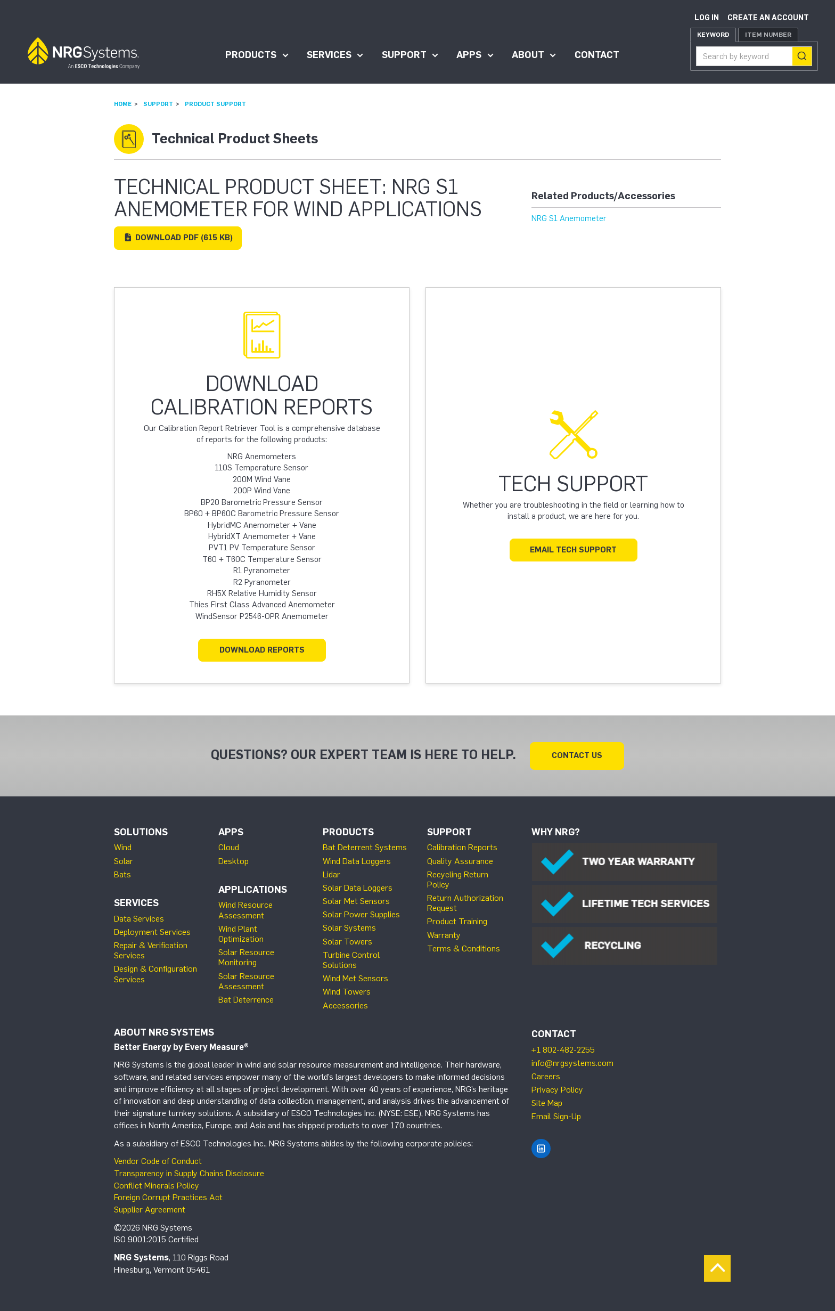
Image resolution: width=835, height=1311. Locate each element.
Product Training (457, 921)
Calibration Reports (462, 847)
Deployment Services (152, 932)
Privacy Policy (557, 1090)
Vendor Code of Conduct (158, 1161)
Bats (122, 874)
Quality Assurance (460, 861)
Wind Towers (347, 992)
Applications (252, 889)
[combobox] (754, 56)
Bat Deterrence (246, 1000)
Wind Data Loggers (357, 861)
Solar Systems (349, 928)
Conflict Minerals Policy (156, 1185)
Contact (597, 55)
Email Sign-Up (556, 1116)
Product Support (215, 104)
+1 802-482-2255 (563, 1050)
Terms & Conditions (463, 948)
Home (123, 104)
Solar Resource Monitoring (246, 957)
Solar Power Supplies (361, 914)
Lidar (331, 874)
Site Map (546, 1103)
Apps (468, 55)
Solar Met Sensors (356, 901)
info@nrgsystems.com (572, 1063)
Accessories (345, 1005)
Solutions (141, 832)
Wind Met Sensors (355, 978)
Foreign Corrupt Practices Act (168, 1197)
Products (250, 55)
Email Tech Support (573, 550)
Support (404, 55)
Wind (123, 847)
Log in (706, 17)
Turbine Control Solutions (351, 960)
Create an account (768, 17)
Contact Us (577, 755)
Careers (545, 1076)
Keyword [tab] (713, 34)
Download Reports (262, 650)
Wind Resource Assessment (245, 910)
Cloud (228, 847)
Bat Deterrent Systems (365, 847)
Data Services (139, 919)
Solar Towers (347, 942)
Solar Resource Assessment (246, 981)
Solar (123, 861)
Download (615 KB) (178, 237)
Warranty (444, 935)
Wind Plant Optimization (241, 934)
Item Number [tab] (768, 34)
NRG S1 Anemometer (569, 218)
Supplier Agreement (149, 1209)
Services (329, 55)
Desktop (233, 861)
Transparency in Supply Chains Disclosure (189, 1173)
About (528, 55)
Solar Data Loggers (357, 888)
